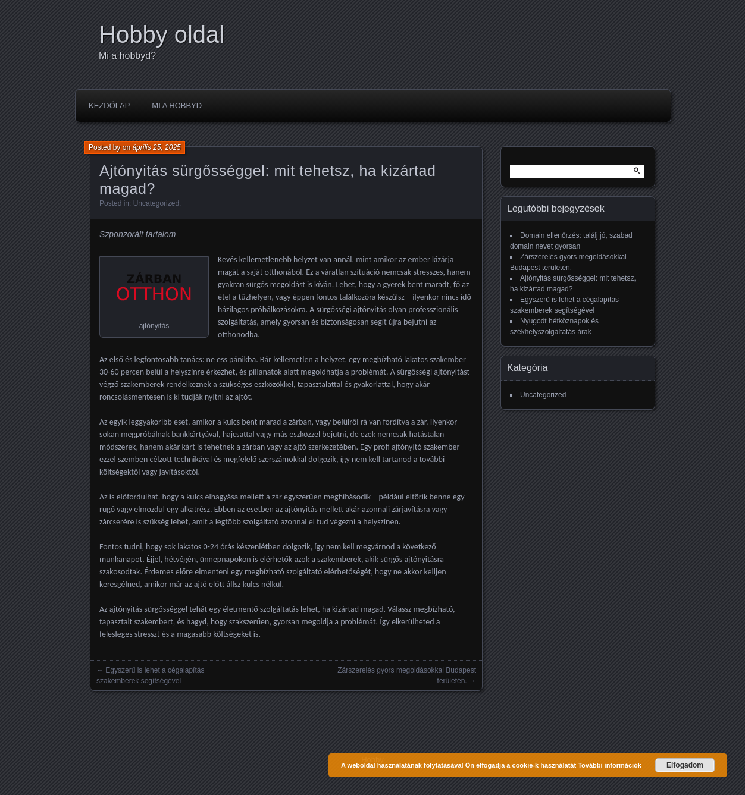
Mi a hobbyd (177, 105)
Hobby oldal (161, 34)
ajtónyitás (369, 309)
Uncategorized (156, 203)
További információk (609, 765)
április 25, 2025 (156, 147)
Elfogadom (684, 765)
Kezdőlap (109, 105)
